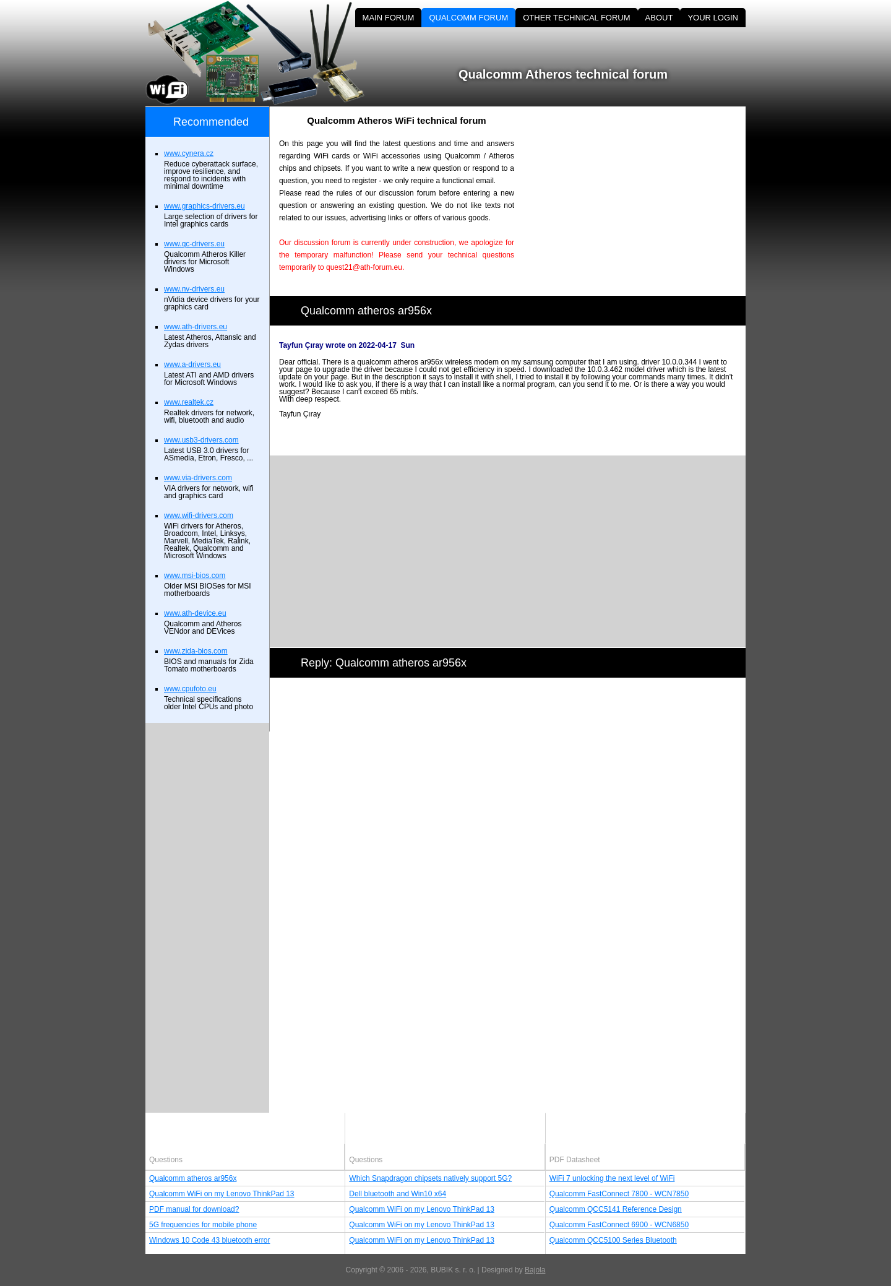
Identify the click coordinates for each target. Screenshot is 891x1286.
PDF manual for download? (194, 1209)
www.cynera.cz (188, 153)
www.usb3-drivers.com (201, 440)
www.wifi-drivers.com (198, 515)
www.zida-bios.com (196, 651)
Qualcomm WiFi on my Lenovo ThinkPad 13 (222, 1193)
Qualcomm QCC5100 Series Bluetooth (613, 1240)
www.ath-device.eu (195, 613)
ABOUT (659, 17)
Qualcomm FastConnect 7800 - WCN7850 (619, 1193)
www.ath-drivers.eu (195, 326)
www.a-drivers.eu (192, 364)
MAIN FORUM (389, 17)
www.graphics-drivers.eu (204, 206)
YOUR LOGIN (712, 17)
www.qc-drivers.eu (194, 244)
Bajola (535, 1270)
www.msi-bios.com (194, 575)
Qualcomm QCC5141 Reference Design (615, 1209)
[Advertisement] (640, 193)
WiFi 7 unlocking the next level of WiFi (612, 1178)
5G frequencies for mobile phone (203, 1224)
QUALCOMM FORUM (468, 17)
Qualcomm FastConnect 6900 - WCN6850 (619, 1224)
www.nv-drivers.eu (194, 289)
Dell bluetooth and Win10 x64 (397, 1193)
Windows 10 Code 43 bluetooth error (209, 1240)
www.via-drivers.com (198, 477)
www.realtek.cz (188, 402)
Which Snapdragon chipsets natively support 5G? (430, 1178)
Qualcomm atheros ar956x (192, 1178)
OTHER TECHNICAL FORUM (576, 17)
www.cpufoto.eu (190, 689)
